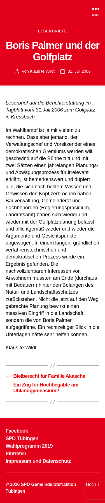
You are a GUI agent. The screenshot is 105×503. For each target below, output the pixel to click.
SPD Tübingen (22, 438)
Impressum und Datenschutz (38, 461)
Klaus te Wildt (42, 71)
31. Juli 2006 (79, 71)
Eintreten (16, 453)
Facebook (17, 431)
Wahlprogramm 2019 (29, 446)
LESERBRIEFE (52, 31)
